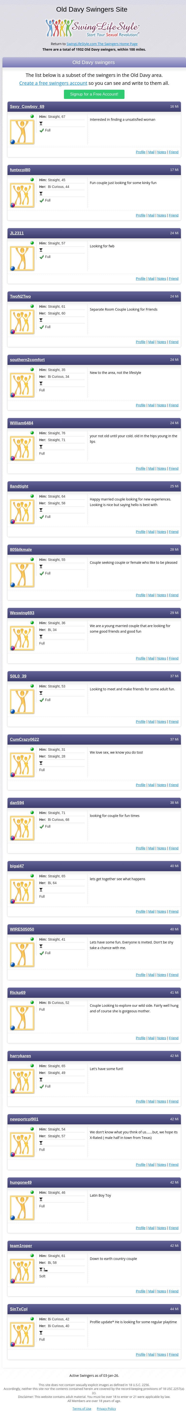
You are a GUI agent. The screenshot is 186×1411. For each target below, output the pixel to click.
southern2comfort (27, 359)
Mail (151, 152)
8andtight (19, 486)
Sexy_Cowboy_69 (27, 106)
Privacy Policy (106, 1409)
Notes (161, 152)
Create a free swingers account (53, 83)
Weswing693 (22, 612)
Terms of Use (82, 1409)
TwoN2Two (20, 296)
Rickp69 (17, 992)
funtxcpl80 (20, 169)
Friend (173, 152)
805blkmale (21, 549)
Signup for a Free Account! (94, 94)
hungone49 (21, 1182)
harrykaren (20, 1055)
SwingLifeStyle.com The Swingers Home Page (102, 43)
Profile (141, 152)
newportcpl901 (24, 1119)
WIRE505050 (22, 929)
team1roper (21, 1245)
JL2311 (17, 233)
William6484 (21, 422)
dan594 (17, 802)
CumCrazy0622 (24, 739)
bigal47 (17, 865)
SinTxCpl (19, 1308)
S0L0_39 (18, 676)
